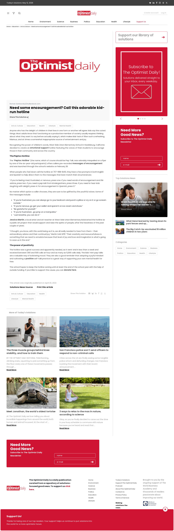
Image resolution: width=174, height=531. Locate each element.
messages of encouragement (87, 163)
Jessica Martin (17, 219)
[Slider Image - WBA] (140, 119)
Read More (11, 370)
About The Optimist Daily (125, 489)
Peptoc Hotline (21, 160)
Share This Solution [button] (19, 117)
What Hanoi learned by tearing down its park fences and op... (146, 222)
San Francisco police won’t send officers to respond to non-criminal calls (83, 351)
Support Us (141, 21)
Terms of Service (122, 498)
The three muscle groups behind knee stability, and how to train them (28, 351)
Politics (87, 21)
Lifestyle (126, 21)
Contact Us (120, 492)
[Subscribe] (138, 119)
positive (30, 258)
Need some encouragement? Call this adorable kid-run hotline (52, 26)
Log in (163, 13)
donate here (70, 270)
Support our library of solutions (136, 37)
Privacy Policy (121, 495)
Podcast (119, 486)
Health (114, 21)
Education (100, 21)
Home (30, 21)
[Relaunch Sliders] (145, 119)
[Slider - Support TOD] (142, 119)
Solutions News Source (21, 287)
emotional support (39, 148)
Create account (151, 13)
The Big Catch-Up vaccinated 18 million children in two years (146, 230)
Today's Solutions (123, 480)
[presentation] (134, 150)
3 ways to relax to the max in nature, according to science (80, 413)
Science (60, 21)
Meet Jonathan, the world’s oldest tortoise (31, 411)
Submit (159, 165)
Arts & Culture (25, 26)
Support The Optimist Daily (126, 483)
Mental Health (65, 126)
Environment (45, 21)
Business (74, 21)
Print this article (45, 287)
